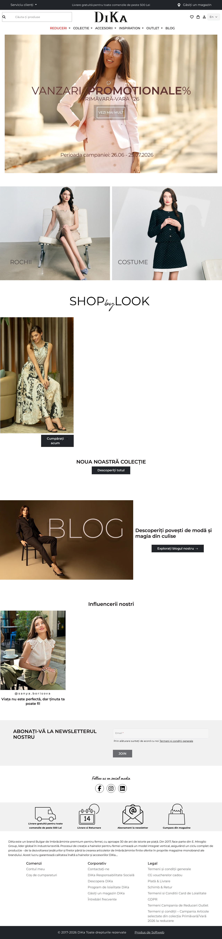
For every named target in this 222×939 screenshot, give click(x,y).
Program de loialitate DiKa (108, 887)
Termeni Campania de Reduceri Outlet (178, 905)
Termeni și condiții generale (176, 741)
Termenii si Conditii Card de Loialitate (177, 893)
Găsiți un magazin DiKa (106, 893)
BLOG (170, 28)
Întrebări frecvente (102, 899)
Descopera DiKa (100, 881)
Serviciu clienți (22, 5)
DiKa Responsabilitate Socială (111, 875)
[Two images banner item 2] (167, 233)
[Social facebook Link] (99, 788)
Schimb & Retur (160, 887)
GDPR (152, 899)
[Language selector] (213, 17)
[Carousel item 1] (111, 103)
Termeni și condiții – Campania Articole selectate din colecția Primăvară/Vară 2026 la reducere (178, 916)
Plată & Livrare (159, 881)
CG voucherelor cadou (165, 875)
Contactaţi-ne (98, 869)
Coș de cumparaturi (41, 875)
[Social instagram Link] (111, 788)
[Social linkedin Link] (122, 788)
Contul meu (35, 869)
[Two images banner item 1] (55, 233)
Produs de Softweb (149, 932)
